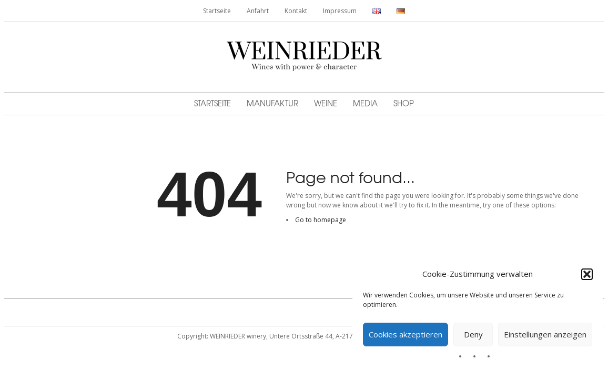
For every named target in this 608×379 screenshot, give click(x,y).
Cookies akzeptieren (405, 334)
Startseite (217, 10)
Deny (473, 334)
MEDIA (365, 103)
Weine (325, 103)
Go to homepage (320, 219)
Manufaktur (272, 103)
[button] (587, 274)
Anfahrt (258, 10)
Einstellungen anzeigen (545, 334)
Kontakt (296, 10)
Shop (403, 103)
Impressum (340, 10)
